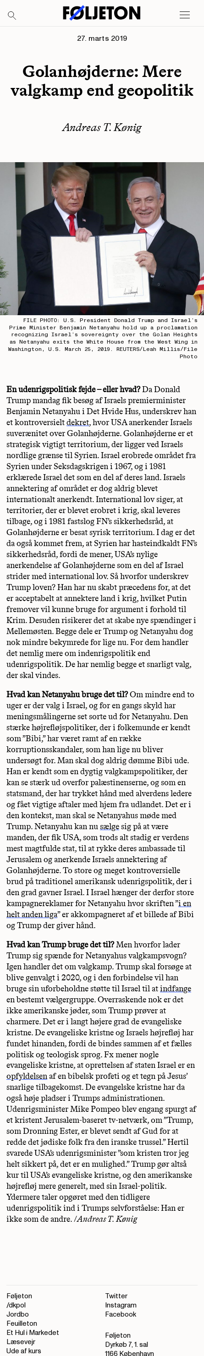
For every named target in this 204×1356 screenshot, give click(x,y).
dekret (77, 422)
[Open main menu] (185, 15)
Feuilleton (21, 1324)
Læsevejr (20, 1342)
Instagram (121, 1305)
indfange (175, 989)
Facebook (120, 1314)
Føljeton (19, 1296)
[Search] (12, 16)
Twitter (116, 1296)
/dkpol (16, 1305)
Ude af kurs (23, 1351)
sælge (109, 826)
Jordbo (17, 1314)
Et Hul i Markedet (32, 1333)
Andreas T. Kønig (102, 127)
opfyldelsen (26, 1076)
